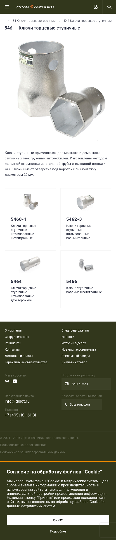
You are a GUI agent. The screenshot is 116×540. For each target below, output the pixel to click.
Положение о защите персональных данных (32, 452)
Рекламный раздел (76, 356)
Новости (68, 337)
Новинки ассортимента (79, 349)
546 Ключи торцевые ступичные (87, 20)
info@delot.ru (17, 401)
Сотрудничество (17, 337)
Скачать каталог (74, 362)
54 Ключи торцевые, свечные (33, 20)
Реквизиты (13, 343)
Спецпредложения (75, 330)
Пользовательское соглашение (23, 445)
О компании (14, 330)
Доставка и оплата (19, 356)
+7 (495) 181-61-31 (20, 415)
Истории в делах (74, 343)
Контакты (12, 349)
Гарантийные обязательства (26, 362)
